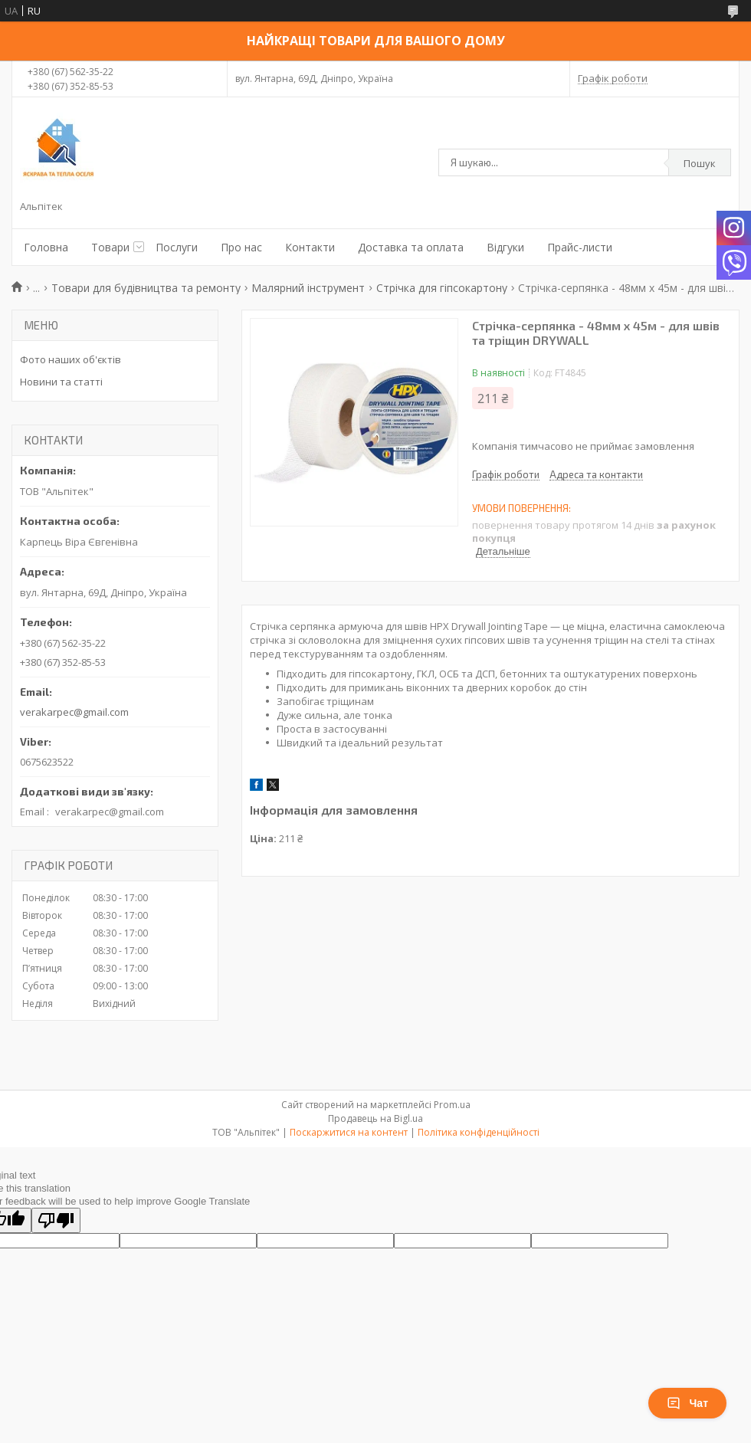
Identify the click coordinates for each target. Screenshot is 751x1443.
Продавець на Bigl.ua (375, 1118)
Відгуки (505, 247)
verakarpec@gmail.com (74, 712)
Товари (110, 247)
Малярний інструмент (308, 287)
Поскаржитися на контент (349, 1132)
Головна (46, 247)
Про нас (241, 247)
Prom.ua (452, 1104)
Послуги (177, 247)
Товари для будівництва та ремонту (146, 287)
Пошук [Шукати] (700, 163)
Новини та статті (61, 382)
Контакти (310, 247)
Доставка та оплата (411, 247)
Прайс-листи (579, 247)
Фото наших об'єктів (70, 359)
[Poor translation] (55, 1220)
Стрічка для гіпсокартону (441, 287)
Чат (687, 1403)
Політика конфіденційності (478, 1132)
